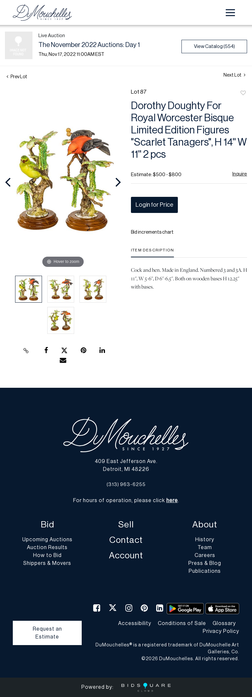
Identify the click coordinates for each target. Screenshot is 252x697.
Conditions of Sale (182, 623)
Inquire (239, 174)
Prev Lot (17, 77)
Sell (126, 524)
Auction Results (47, 547)
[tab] (152, 252)
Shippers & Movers (47, 563)
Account (126, 555)
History (204, 539)
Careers (205, 555)
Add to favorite (243, 93)
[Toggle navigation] (230, 13)
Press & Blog (204, 563)
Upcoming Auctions (47, 539)
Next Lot (234, 75)
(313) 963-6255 (126, 484)
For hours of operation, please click (125, 500)
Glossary (224, 623)
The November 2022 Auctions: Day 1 (89, 45)
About (204, 524)
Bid (47, 524)
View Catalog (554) (214, 46)
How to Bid (47, 555)
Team (205, 547)
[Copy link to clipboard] (26, 351)
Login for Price (154, 205)
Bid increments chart (152, 232)
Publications (205, 571)
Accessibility (134, 623)
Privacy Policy (221, 631)
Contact (126, 540)
